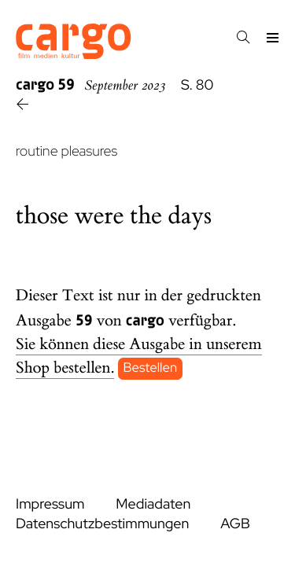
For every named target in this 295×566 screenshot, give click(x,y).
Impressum (50, 504)
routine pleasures (66, 151)
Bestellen (151, 368)
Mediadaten (153, 504)
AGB (235, 524)
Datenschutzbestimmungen (102, 524)
